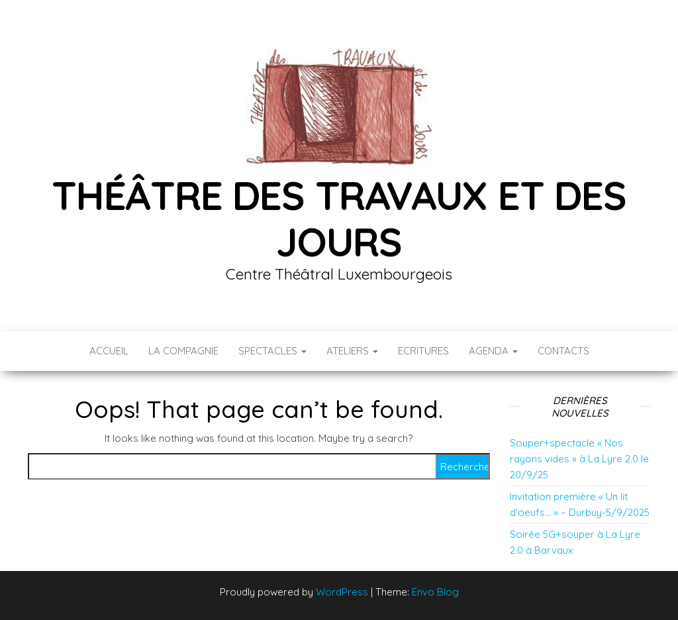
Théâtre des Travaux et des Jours (339, 218)
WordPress (342, 592)
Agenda (493, 350)
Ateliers (352, 350)
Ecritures (423, 350)
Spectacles (272, 350)
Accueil (108, 350)
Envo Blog (435, 592)
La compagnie (183, 350)
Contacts (563, 350)
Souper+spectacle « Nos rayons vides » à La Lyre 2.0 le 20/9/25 (579, 459)
